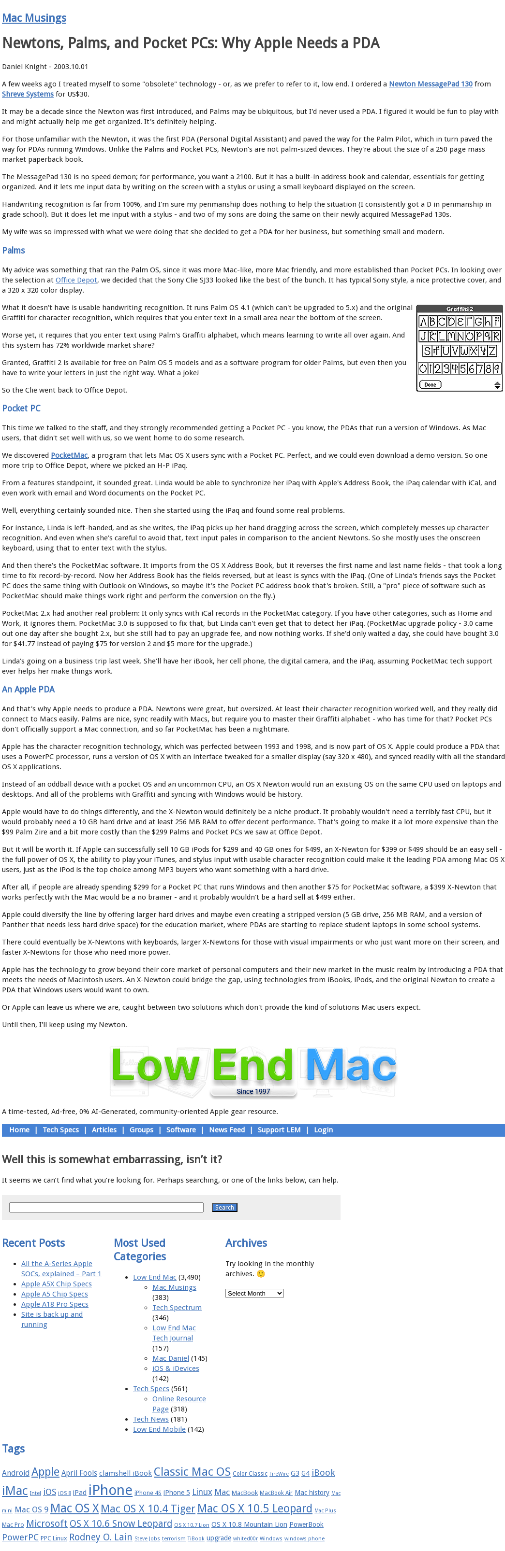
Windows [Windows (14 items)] (271, 1539)
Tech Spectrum (177, 1307)
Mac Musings (34, 18)
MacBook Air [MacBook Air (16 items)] (276, 1493)
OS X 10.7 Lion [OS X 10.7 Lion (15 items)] (191, 1525)
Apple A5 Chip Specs (54, 1294)
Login (323, 1130)
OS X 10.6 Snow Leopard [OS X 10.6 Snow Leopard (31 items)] (121, 1523)
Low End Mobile (159, 1429)
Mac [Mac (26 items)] (222, 1492)
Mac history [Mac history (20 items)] (312, 1492)
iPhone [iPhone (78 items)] (111, 1490)
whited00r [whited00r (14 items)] (245, 1539)
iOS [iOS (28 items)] (49, 1492)
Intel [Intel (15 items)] (35, 1493)
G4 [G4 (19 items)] (305, 1473)
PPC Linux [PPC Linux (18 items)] (54, 1538)
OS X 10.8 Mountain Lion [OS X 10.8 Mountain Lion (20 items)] (249, 1524)
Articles (104, 1130)
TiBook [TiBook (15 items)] (196, 1539)
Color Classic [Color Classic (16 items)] (250, 1473)
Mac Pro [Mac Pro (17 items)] (13, 1524)
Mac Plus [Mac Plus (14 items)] (325, 1511)
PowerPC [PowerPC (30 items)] (20, 1537)
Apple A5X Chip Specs (56, 1284)
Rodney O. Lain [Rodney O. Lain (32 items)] (101, 1537)
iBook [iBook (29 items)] (323, 1472)
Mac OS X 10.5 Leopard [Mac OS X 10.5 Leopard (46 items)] (254, 1508)
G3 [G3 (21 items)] (295, 1473)
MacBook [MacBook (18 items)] (245, 1492)
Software (181, 1130)
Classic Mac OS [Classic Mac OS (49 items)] (192, 1472)
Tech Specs (61, 1130)
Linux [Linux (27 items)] (202, 1492)
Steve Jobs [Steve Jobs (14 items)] (147, 1539)
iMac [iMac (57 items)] (15, 1490)
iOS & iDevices (175, 1368)
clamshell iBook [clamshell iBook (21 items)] (125, 1473)
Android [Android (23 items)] (16, 1473)
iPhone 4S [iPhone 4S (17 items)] (148, 1492)
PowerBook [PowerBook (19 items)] (306, 1524)
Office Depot (76, 280)
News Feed (227, 1130)
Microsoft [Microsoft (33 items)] (47, 1523)
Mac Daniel (170, 1358)
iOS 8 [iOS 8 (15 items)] (64, 1493)
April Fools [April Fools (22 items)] (79, 1473)
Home (19, 1130)
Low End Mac (155, 1277)
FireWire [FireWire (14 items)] (279, 1474)
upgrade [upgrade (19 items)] (219, 1538)
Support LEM (279, 1130)
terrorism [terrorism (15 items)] (174, 1539)
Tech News (151, 1419)
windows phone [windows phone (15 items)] (304, 1539)
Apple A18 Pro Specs (55, 1304)
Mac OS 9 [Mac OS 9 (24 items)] (31, 1509)
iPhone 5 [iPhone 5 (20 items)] (176, 1492)
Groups (141, 1130)
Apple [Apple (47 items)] (45, 1472)
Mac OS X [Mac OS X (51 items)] (74, 1508)
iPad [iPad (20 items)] (80, 1492)
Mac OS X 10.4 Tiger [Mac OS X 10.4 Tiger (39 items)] (148, 1509)
